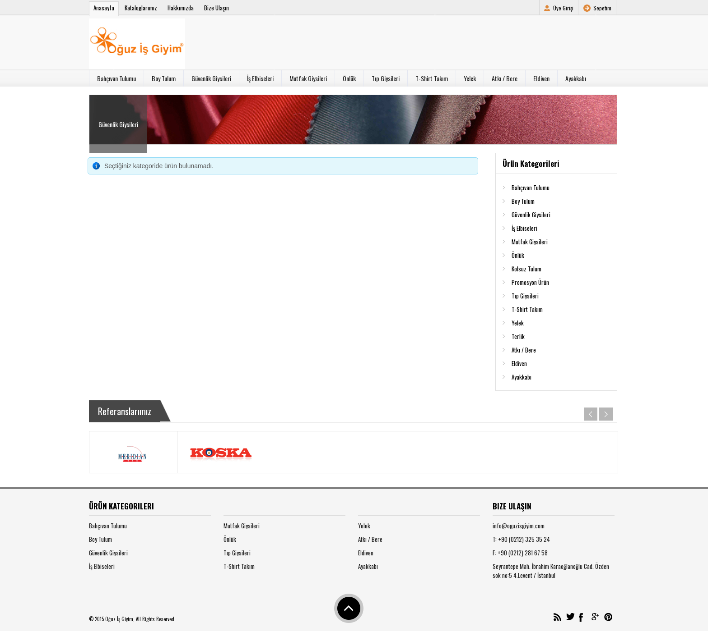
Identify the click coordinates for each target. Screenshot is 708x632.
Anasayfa (103, 7)
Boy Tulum (164, 78)
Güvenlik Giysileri (211, 78)
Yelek (470, 78)
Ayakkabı (575, 78)
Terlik (518, 336)
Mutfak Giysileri (308, 78)
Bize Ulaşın (216, 7)
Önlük (349, 78)
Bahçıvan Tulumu (116, 78)
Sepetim (602, 8)
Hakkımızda (181, 7)
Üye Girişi (563, 8)
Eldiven (541, 78)
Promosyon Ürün (530, 282)
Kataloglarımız (141, 7)
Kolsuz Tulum (526, 268)
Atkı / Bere (504, 78)
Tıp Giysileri (386, 78)
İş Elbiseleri (260, 78)
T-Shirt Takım (431, 78)
